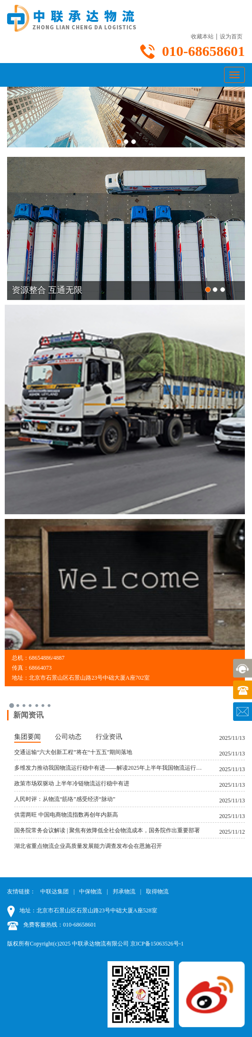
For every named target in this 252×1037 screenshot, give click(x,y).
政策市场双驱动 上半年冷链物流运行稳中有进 (71, 783)
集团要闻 (27, 736)
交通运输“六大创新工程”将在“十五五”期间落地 (73, 752)
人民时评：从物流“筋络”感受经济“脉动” (64, 799)
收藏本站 (202, 36)
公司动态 (68, 736)
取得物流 (157, 891)
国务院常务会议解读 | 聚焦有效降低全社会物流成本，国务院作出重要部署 (107, 830)
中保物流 (90, 891)
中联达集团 (54, 891)
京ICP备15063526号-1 (157, 943)
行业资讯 (109, 736)
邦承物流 (124, 891)
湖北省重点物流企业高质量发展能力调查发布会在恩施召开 (88, 846)
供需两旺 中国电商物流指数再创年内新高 (66, 814)
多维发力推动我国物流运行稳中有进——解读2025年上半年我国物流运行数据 (109, 767)
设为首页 (231, 36)
